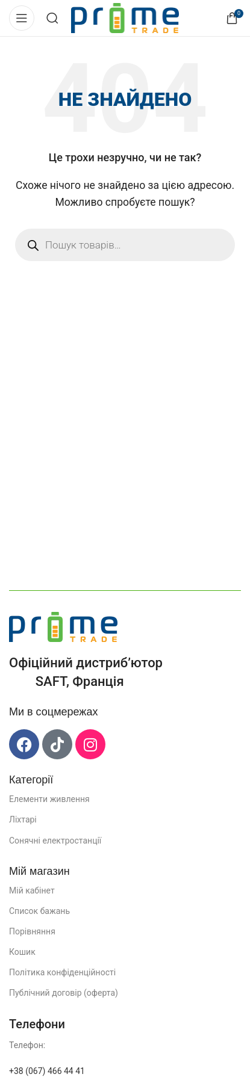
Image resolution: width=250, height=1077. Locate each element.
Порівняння (32, 931)
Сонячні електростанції (55, 840)
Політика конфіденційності (62, 972)
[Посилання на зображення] (63, 626)
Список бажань (39, 911)
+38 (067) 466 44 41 (47, 1071)
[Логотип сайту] (125, 17)
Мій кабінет (32, 890)
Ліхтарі (23, 819)
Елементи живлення (49, 799)
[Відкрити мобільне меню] (21, 18)
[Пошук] (52, 18)
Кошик (22, 952)
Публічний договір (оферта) (63, 993)
